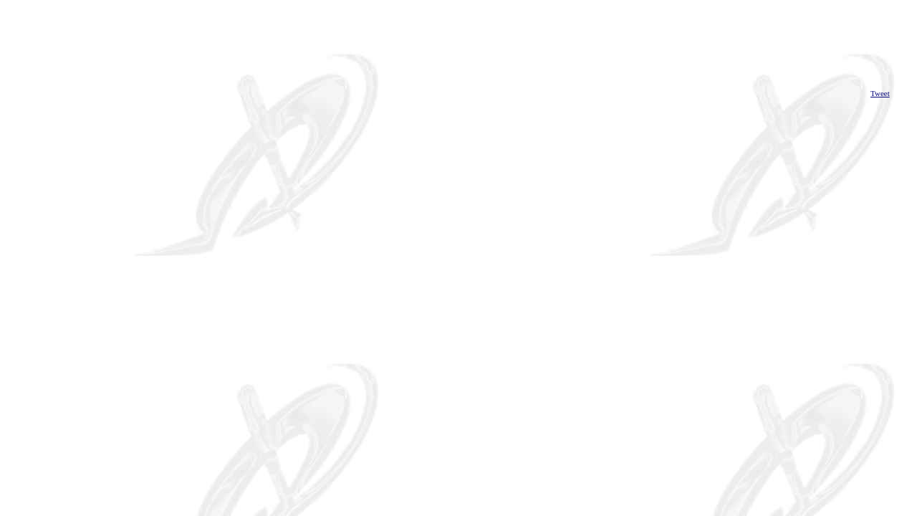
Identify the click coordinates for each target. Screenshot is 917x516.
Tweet (880, 93)
